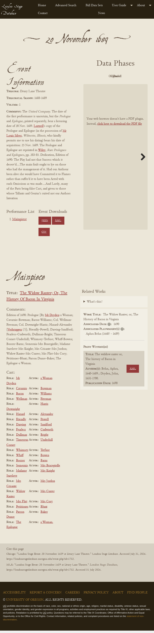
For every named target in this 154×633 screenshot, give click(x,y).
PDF (103, 76)
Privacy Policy (96, 595)
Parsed (126, 85)
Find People (137, 595)
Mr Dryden (52, 317)
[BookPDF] (115, 166)
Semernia (22, 468)
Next (142, 166)
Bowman (46, 390)
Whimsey (22, 452)
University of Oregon (25, 602)
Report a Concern (46, 595)
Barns (44, 462)
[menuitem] (43, 5)
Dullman (21, 437)
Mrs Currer (48, 493)
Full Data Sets (94, 5)
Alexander (47, 416)
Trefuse (45, 452)
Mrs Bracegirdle (50, 468)
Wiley (42, 150)
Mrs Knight (48, 473)
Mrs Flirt (21, 504)
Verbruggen (15, 332)
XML (58, 220)
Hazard (20, 416)
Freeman (46, 401)
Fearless (21, 432)
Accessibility (14, 595)
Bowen (45, 457)
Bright (44, 437)
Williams (46, 396)
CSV (44, 232)
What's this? (94, 304)
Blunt (44, 509)
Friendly (21, 421)
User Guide (119, 5)
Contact (43, 13)
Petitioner (22, 509)
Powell (45, 421)
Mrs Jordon (48, 483)
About (141, 5)
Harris (44, 406)
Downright (13, 411)
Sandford (46, 426)
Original (126, 76)
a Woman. (47, 524)
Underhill (47, 442)
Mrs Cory (47, 504)
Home (42, 5)
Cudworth (47, 432)
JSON (45, 220)
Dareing (21, 426)
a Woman (46, 380)
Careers (72, 595)
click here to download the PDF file (119, 133)
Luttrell (39, 126)
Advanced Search (65, 5)
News (101, 13)
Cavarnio (21, 390)
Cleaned (103, 85)
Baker (44, 514)
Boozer (20, 462)
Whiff (19, 457)
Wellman (21, 401)
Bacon (20, 396)
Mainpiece (19, 219)
